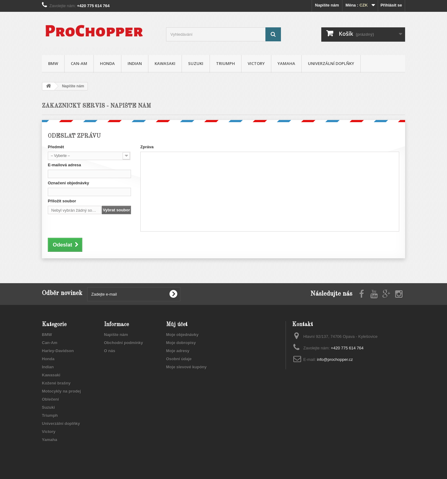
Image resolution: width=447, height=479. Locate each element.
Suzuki (195, 63)
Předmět (56, 147)
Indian (135, 63)
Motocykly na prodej (61, 391)
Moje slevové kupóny (186, 367)
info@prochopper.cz (335, 359)
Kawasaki (165, 63)
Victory (256, 63)
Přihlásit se (391, 5)
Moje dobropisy (181, 342)
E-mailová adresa (64, 165)
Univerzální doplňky (331, 63)
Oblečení (50, 399)
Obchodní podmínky (123, 342)
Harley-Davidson (58, 350)
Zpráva (147, 147)
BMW (53, 63)
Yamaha (286, 63)
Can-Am (79, 63)
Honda (107, 63)
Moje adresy (177, 350)
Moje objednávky (182, 334)
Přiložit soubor (62, 201)
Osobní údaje (179, 359)
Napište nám (327, 5)
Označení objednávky (68, 183)
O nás (109, 350)
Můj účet (176, 324)
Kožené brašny (56, 383)
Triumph (225, 63)
